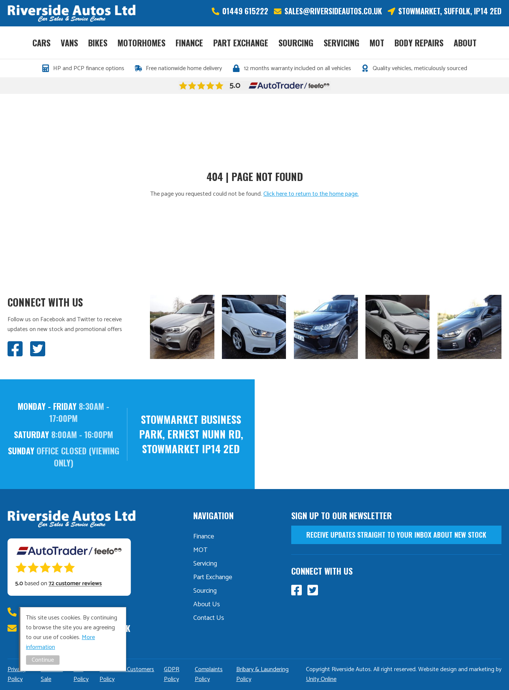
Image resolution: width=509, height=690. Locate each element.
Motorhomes (141, 43)
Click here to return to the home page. (311, 194)
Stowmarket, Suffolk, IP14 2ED (449, 11)
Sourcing (295, 43)
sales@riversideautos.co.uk (333, 11)
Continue (43, 660)
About (465, 43)
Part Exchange (240, 43)
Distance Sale (52, 674)
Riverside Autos (72, 13)
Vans (69, 43)
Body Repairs (418, 43)
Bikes (97, 43)
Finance (189, 43)
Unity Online (321, 679)
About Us (206, 604)
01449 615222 (245, 11)
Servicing (341, 43)
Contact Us (208, 618)
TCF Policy (81, 674)
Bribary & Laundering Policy (262, 674)
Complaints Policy (209, 674)
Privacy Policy (17, 674)
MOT (377, 43)
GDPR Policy (171, 674)
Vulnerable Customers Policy (126, 674)
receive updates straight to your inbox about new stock (396, 535)
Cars (41, 43)
